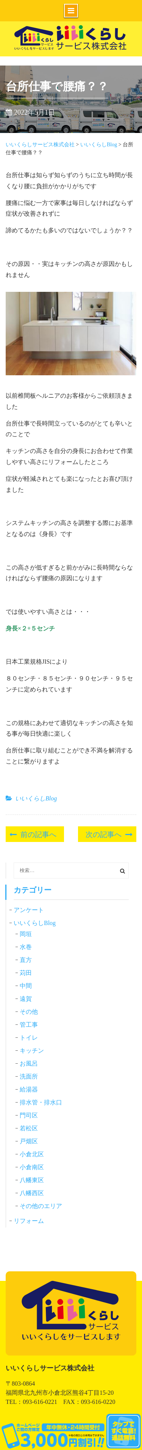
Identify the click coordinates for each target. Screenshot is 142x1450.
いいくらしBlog (36, 798)
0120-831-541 (71, 1432)
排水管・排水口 (41, 1102)
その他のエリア (41, 1206)
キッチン (32, 1050)
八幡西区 (32, 1193)
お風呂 (29, 1063)
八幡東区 (32, 1180)
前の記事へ (38, 833)
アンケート (29, 910)
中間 (26, 986)
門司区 (29, 1115)
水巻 (26, 947)
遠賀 (26, 998)
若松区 (29, 1128)
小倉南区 (32, 1167)
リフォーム (29, 1221)
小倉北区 (32, 1154)
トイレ (29, 1037)
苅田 (26, 973)
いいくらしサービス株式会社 (71, 48)
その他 (29, 1011)
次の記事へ (104, 833)
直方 (26, 960)
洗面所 (29, 1076)
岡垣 (26, 934)
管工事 (29, 1024)
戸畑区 (29, 1141)
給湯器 (29, 1089)
